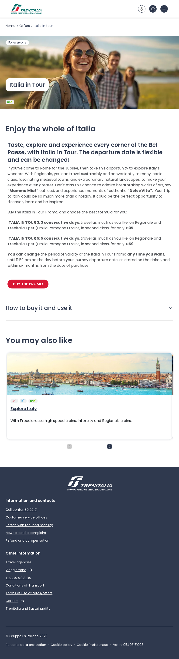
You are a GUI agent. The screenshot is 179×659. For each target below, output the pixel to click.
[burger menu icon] (164, 9)
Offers (24, 25)
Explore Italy (23, 408)
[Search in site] (153, 9)
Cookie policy (61, 644)
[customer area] (141, 9)
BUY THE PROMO (28, 284)
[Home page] (26, 9)
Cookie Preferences (93, 644)
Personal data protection (26, 644)
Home (10, 25)
